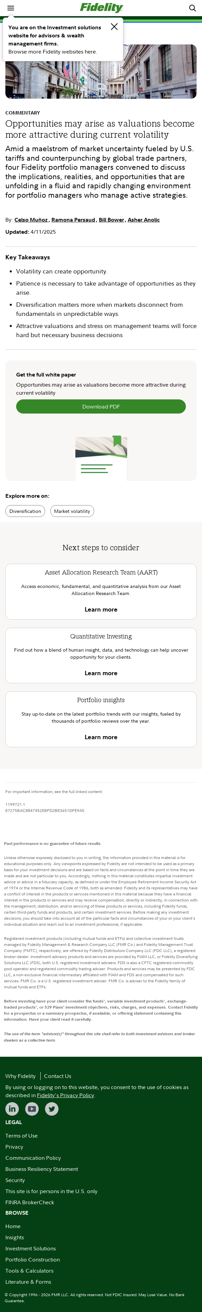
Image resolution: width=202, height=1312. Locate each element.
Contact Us (57, 1076)
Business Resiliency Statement (41, 1169)
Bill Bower (111, 219)
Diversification (25, 511)
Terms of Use (21, 1135)
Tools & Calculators (29, 1270)
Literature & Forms (28, 1281)
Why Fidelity (20, 1076)
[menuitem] (11, 8)
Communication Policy (33, 1157)
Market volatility (72, 511)
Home (13, 1226)
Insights (14, 1237)
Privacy (14, 1146)
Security (15, 1180)
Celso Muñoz (31, 219)
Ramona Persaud (73, 219)
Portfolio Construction (32, 1259)
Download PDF (101, 406)
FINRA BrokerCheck (29, 1202)
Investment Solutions (30, 1248)
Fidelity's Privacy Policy (65, 1095)
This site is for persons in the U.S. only (51, 1191)
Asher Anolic (144, 219)
